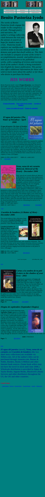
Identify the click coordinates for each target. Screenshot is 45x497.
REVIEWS (26, 205)
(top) (2, 208)
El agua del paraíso (9, 103)
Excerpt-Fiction (26, 386)
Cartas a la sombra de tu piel (14, 108)
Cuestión (5, 212)
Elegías (4, 307)
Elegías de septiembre (31, 108)
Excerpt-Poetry (18, 386)
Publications (39, 386)
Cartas (19, 271)
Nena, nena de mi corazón (24, 103)
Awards (33, 386)
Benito (7, 17)
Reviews (12, 386)
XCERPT (25, 302)
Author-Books (5, 386)
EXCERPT (7, 159)
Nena (18, 166)
